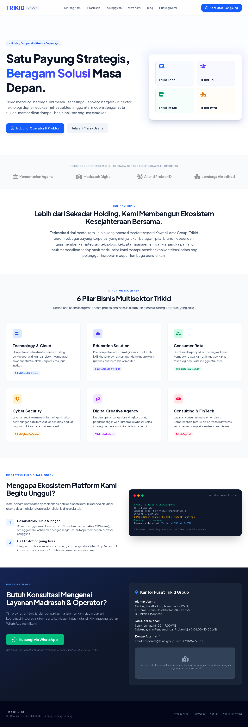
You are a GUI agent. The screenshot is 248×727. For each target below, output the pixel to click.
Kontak (214, 713)
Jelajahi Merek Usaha (87, 128)
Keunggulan (114, 7)
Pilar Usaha (199, 713)
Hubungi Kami (168, 7)
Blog (150, 7)
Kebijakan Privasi (232, 713)
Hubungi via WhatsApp (35, 639)
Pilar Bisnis (93, 7)
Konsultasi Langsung (221, 7)
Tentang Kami (72, 7)
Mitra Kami (134, 7)
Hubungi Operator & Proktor (35, 128)
